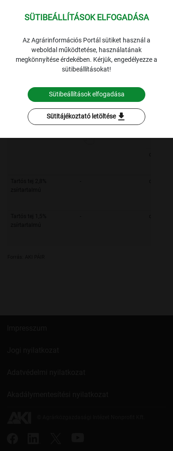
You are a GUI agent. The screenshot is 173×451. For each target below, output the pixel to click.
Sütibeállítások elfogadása (87, 94)
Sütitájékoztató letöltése (87, 116)
